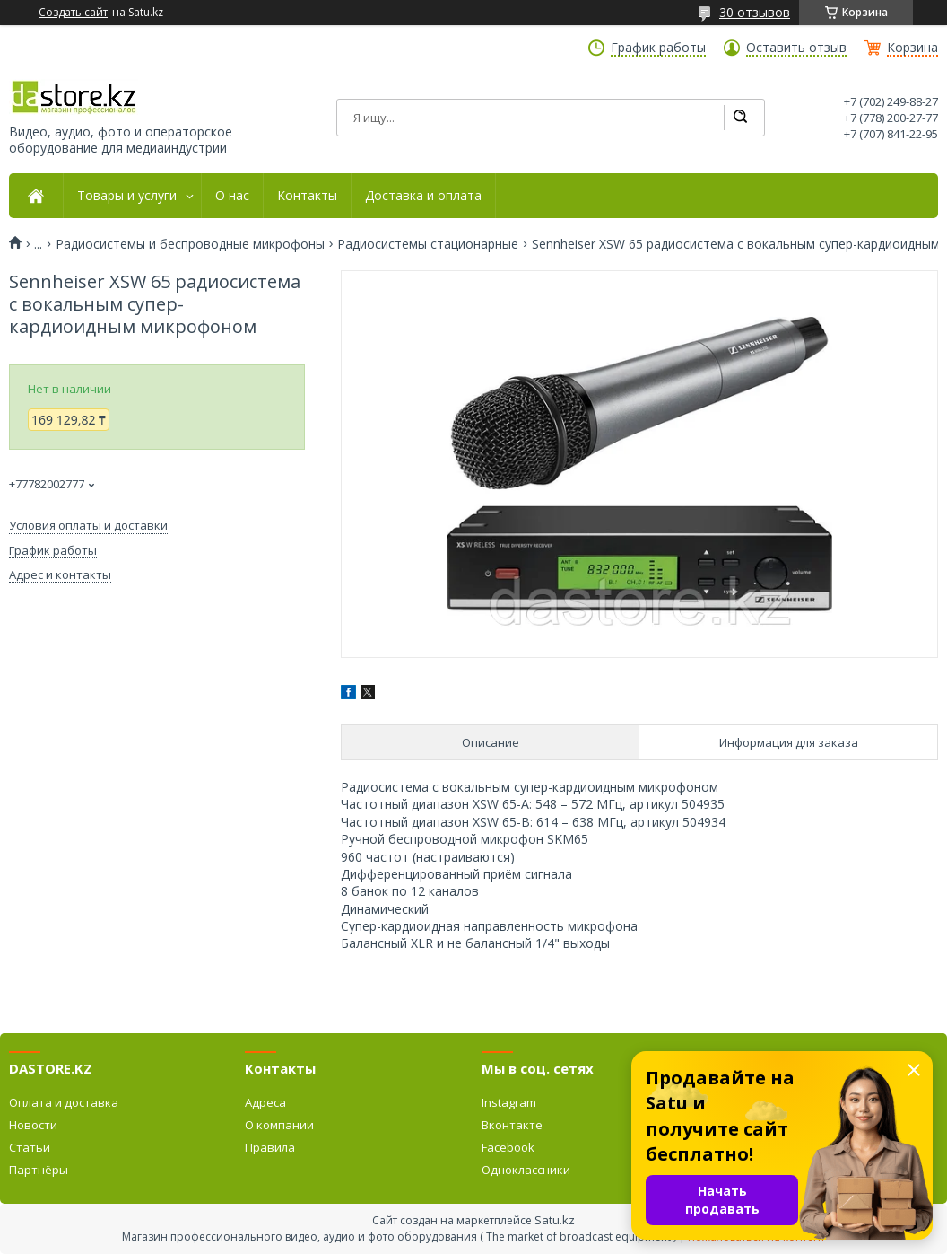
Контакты (307, 196)
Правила (270, 1147)
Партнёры (38, 1170)
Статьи (29, 1147)
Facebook (508, 1147)
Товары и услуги (127, 196)
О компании (279, 1125)
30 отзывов (754, 12)
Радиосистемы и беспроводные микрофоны (190, 244)
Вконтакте (512, 1125)
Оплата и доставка (63, 1102)
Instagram (509, 1102)
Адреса (265, 1102)
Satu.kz (554, 1220)
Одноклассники (526, 1170)
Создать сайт (73, 12)
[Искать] (740, 117)
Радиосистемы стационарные (427, 244)
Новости (33, 1125)
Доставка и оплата (423, 196)
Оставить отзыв (796, 47)
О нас (232, 196)
